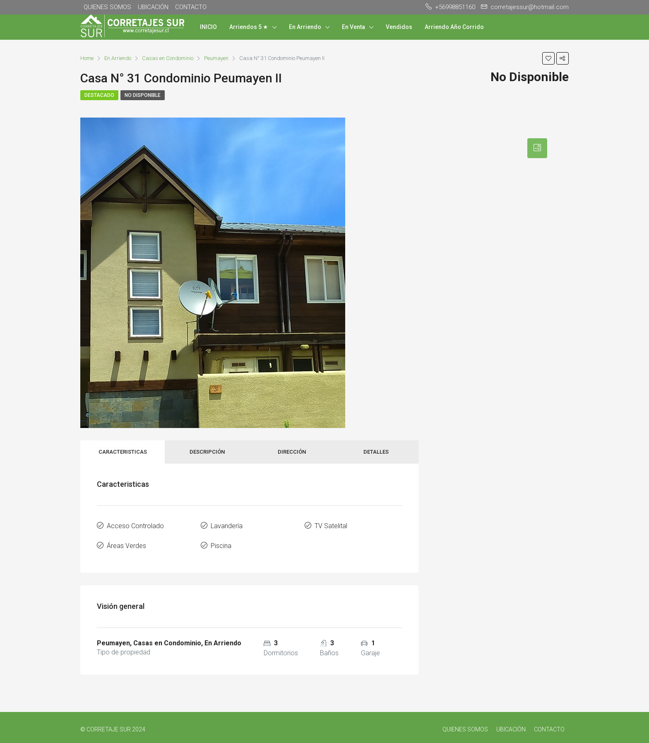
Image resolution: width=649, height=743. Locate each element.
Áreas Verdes (126, 543)
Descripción (207, 452)
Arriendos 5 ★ (248, 27)
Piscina (221, 543)
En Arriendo (305, 27)
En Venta (353, 27)
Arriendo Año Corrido (454, 27)
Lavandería (227, 525)
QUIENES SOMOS (107, 7)
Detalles (376, 452)
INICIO (208, 27)
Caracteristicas (123, 452)
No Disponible (143, 95)
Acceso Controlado (135, 525)
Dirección (292, 452)
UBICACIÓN (153, 7)
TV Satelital (331, 525)
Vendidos (399, 27)
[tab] (537, 148)
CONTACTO (191, 7)
